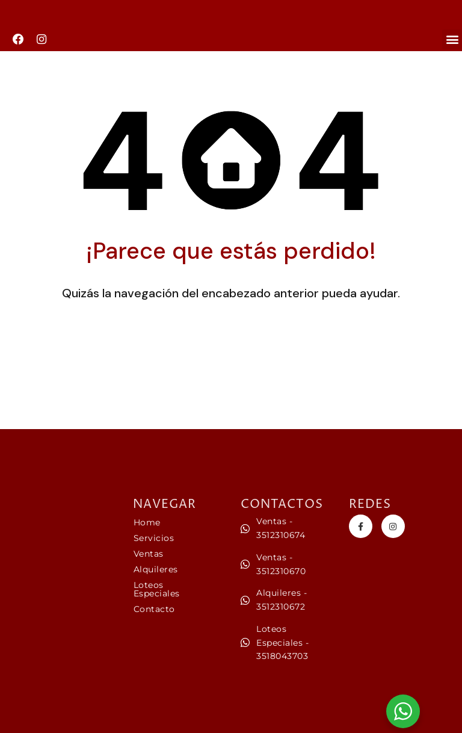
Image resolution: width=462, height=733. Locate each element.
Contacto (154, 609)
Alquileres (156, 569)
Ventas (149, 553)
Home (147, 522)
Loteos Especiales (157, 589)
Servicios (154, 538)
